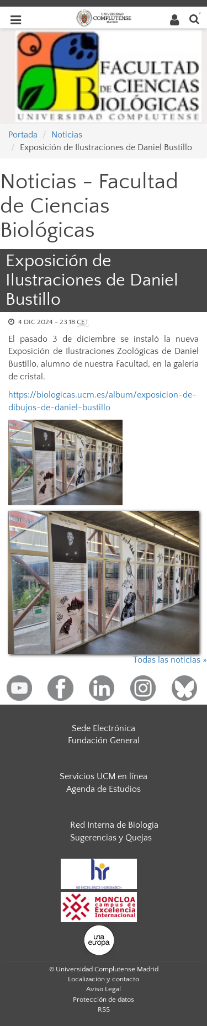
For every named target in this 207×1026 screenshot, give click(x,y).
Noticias (66, 135)
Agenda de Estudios (103, 789)
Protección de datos (103, 999)
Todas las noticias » (170, 660)
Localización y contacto (103, 979)
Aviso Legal (103, 989)
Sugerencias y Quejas (111, 838)
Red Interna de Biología (114, 825)
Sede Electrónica (103, 728)
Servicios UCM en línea (103, 776)
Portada (23, 135)
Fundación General (104, 740)
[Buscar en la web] (194, 18)
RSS (104, 1009)
